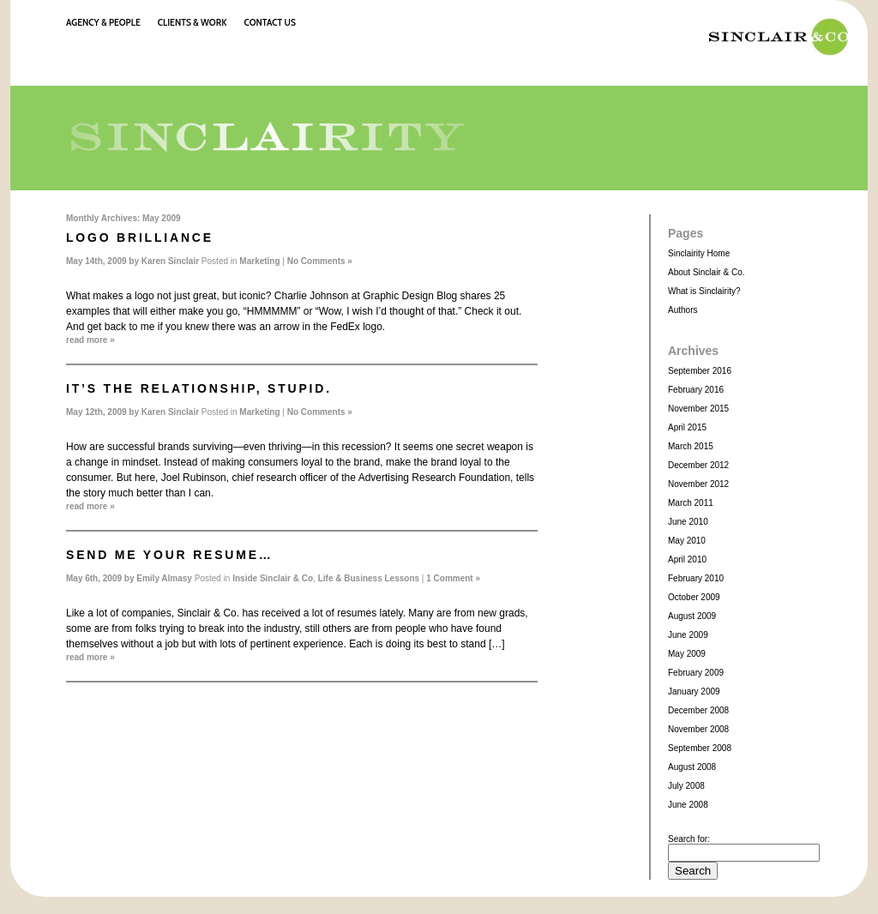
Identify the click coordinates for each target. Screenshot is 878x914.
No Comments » (319, 261)
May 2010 (687, 540)
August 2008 (692, 767)
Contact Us (270, 21)
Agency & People (103, 21)
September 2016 (699, 371)
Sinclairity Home (699, 253)
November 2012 (698, 484)
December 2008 (698, 710)
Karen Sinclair (170, 261)
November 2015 (698, 408)
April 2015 (687, 427)
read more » (90, 340)
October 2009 (694, 597)
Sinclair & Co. (774, 37)
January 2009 (694, 691)
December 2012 (698, 465)
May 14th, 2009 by (103, 261)
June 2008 (688, 804)
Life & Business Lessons (368, 578)
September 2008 (699, 748)
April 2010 (687, 559)
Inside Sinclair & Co (272, 578)
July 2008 (686, 786)
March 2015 (690, 446)
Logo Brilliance (139, 237)
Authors (682, 310)
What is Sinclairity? (704, 291)
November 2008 (698, 729)
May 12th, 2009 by (103, 412)
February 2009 (696, 672)
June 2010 (688, 521)
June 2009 (688, 635)
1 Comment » (453, 578)
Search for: (689, 839)
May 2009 (687, 653)
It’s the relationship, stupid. (199, 388)
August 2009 (692, 616)
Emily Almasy (164, 578)
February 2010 (696, 578)
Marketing (259, 261)
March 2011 (690, 503)
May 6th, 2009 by (101, 578)
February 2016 (696, 389)
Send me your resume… (170, 555)
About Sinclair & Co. (706, 272)
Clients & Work (192, 21)
